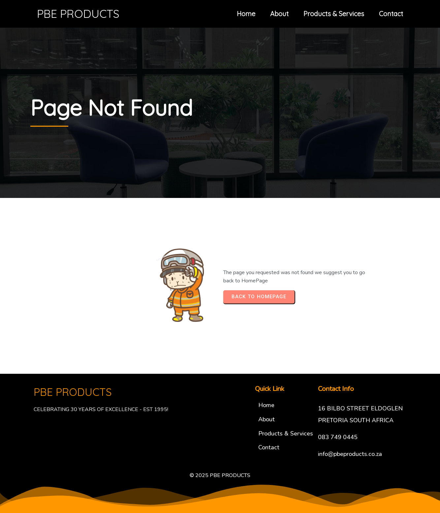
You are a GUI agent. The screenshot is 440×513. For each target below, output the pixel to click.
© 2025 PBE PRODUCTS (220, 475)
